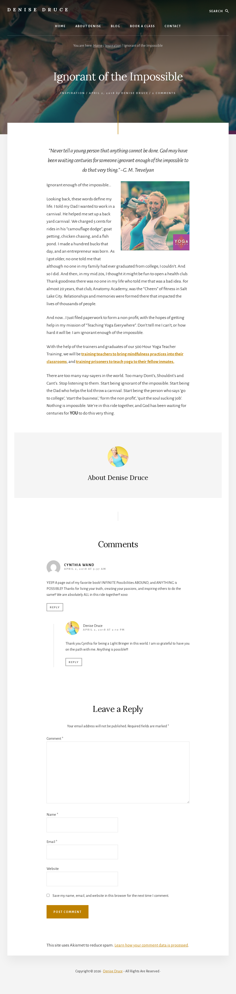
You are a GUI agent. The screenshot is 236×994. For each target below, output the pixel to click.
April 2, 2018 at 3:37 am (85, 568)
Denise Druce (38, 9)
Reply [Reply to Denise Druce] (74, 662)
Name (52, 814)
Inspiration (72, 93)
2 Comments (164, 93)
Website (53, 868)
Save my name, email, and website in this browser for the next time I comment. (111, 895)
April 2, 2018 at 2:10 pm (104, 629)
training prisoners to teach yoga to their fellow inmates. (127, 361)
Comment (55, 738)
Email (52, 841)
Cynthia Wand (79, 565)
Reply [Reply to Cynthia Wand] (55, 607)
